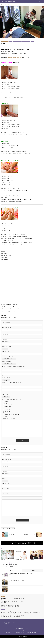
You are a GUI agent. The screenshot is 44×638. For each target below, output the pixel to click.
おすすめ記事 (32, 570)
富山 (4, 599)
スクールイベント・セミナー (5, 611)
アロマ (12, 612)
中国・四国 (3, 598)
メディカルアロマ (35, 613)
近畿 (2, 605)
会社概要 (16, 632)
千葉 (4, 606)
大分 (8, 601)
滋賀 (18, 605)
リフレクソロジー (4, 615)
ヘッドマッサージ (9, 613)
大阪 (13, 605)
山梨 (6, 599)
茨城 (18, 606)
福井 (17, 599)
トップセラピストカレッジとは (9, 632)
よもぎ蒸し (8, 612)
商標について (29, 632)
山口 (6, 598)
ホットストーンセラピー (23, 613)
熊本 (15, 601)
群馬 (15, 606)
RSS (23, 630)
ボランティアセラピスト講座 (10, 616)
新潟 (13, 599)
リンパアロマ (10, 615)
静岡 (21, 599)
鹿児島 (22, 601)
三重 (4, 605)
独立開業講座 (18, 616)
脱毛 (19, 615)
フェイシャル (4, 613)
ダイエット (29, 612)
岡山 (8, 598)
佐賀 (6, 601)
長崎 (19, 601)
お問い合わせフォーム (35, 632)
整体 (17, 615)
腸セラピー (23, 615)
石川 (15, 599)
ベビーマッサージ (16, 613)
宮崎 (10, 601)
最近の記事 (12, 570)
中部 (2, 599)
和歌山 (11, 605)
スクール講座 (3, 616)
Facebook (20, 630)
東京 (8, 606)
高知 (21, 598)
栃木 (10, 606)
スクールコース (3, 612)
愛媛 (17, 598)
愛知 (10, 599)
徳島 (15, 598)
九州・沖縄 (3, 601)
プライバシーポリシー (22, 632)
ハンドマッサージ (35, 612)
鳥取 (23, 598)
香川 (19, 598)
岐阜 (8, 599)
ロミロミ (14, 615)
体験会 (12, 611)
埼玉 (6, 606)
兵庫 (8, 605)
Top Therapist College (19, 636)
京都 (6, 605)
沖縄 (12, 601)
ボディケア (29, 613)
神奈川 (13, 606)
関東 (2, 606)
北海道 (2, 602)
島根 (10, 598)
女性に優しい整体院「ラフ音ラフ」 (14, 57)
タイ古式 (25, 612)
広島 (12, 598)
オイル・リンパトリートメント (19, 612)
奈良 (15, 605)
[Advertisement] (22, 293)
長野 (19, 599)
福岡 (17, 601)
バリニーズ (40, 612)
